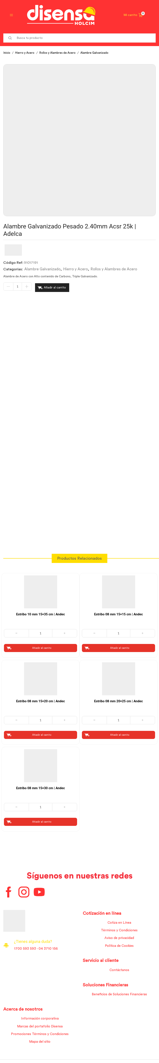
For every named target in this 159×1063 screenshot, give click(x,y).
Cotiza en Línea (119, 922)
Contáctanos (119, 970)
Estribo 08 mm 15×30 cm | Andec (40, 787)
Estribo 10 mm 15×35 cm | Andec (40, 612)
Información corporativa (40, 1020)
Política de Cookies (119, 946)
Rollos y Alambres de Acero (61, 52)
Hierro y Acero (26, 52)
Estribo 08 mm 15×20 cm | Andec (40, 700)
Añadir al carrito (55, 286)
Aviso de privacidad (119, 938)
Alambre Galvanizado (99, 52)
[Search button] (10, 38)
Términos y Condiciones (119, 930)
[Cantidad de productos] (17, 287)
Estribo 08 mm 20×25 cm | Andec (118, 700)
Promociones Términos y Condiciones (39, 1035)
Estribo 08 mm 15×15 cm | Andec (118, 612)
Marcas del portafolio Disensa (40, 1028)
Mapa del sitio (39, 1044)
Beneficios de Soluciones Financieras (119, 995)
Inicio (7, 52)
